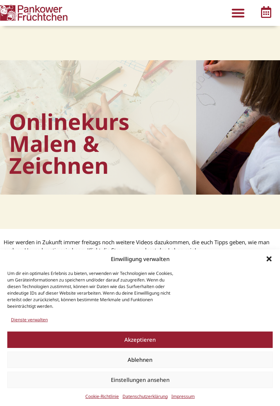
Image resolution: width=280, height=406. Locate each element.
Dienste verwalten (29, 320)
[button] (269, 259)
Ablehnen (140, 359)
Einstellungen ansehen (140, 379)
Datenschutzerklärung (145, 396)
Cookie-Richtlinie (102, 396)
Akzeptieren (140, 339)
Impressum (183, 396)
